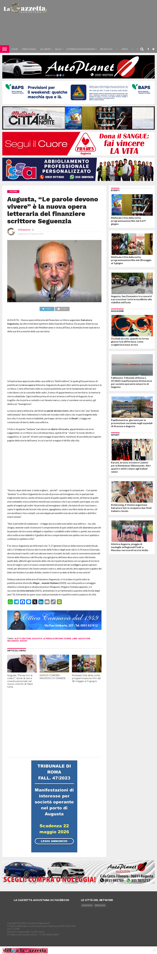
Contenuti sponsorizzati (80, 49)
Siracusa (100, 905)
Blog (58, 49)
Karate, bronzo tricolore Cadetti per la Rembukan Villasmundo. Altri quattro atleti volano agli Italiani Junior (131, 467)
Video (124, 49)
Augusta (87, 905)
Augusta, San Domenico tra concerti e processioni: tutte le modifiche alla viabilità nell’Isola (131, 299)
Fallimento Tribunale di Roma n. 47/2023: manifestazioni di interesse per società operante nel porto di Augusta (131, 382)
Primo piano (29, 49)
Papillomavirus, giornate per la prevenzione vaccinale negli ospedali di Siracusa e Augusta (131, 423)
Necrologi (106, 49)
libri (74, 638)
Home (14, 49)
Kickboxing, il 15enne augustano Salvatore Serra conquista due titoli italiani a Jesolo (131, 507)
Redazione (25, 229)
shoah (23, 641)
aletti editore (22, 638)
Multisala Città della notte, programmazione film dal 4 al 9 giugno (128, 220)
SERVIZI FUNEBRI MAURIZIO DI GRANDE (53, 677)
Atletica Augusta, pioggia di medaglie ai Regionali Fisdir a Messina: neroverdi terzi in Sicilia (129, 547)
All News (45, 49)
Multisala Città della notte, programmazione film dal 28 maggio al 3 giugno (86, 678)
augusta (37, 638)
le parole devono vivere (57, 638)
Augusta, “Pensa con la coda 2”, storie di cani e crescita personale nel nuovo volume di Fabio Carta (20, 681)
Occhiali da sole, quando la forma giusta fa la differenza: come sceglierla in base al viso (130, 341)
